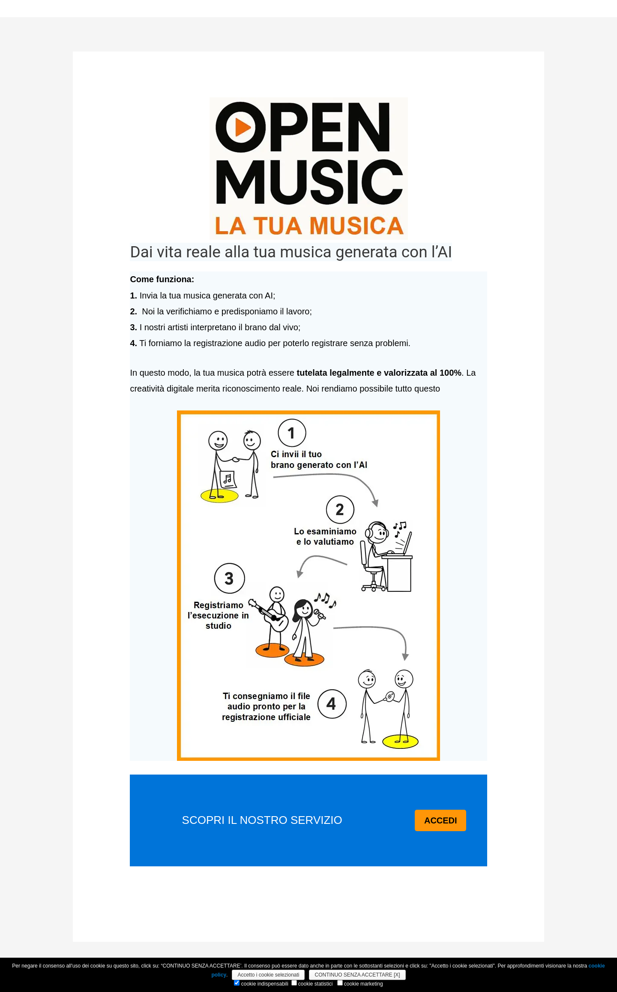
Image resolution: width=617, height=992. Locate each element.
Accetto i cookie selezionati (268, 975)
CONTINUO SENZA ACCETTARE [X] (357, 975)
